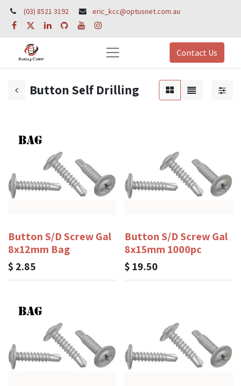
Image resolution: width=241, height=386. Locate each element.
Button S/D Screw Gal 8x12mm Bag (59, 242)
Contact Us (197, 52)
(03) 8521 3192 (46, 11)
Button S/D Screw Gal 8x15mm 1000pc (176, 242)
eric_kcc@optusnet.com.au (136, 11)
